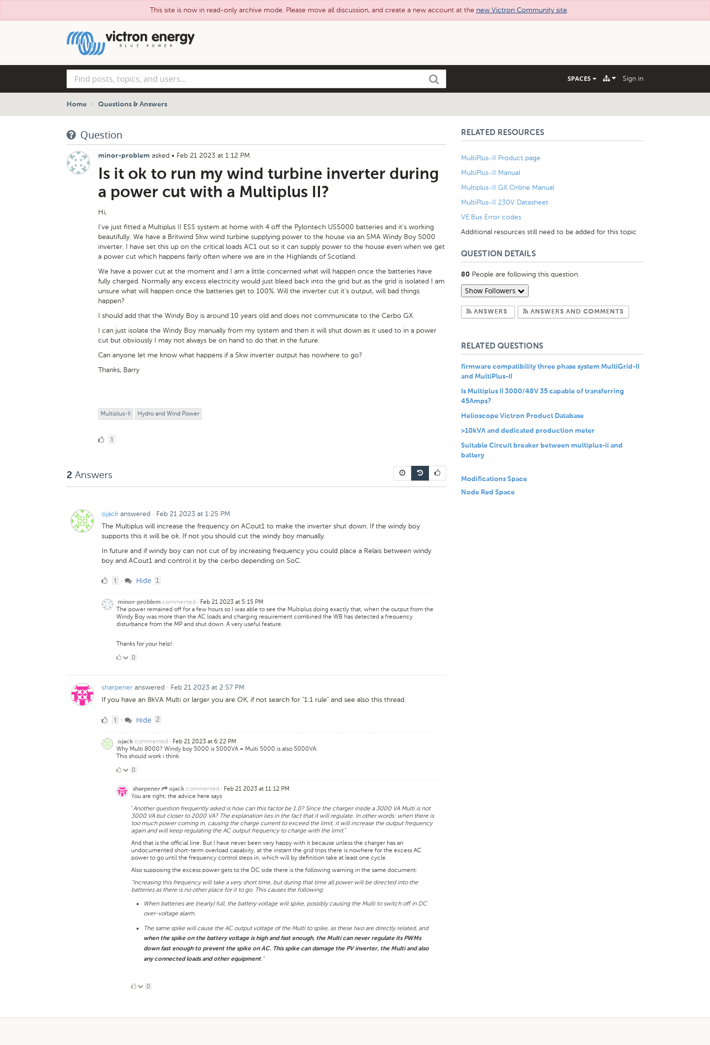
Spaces (582, 78)
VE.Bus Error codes (491, 217)
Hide (138, 580)
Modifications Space (494, 479)
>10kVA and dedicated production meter (528, 430)
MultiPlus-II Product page (501, 158)
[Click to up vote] (118, 657)
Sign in (633, 78)
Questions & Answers (132, 104)
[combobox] (256, 79)
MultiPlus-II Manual (490, 173)
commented (179, 601)
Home (77, 104)
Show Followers (495, 290)
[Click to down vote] (126, 657)
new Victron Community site (521, 10)
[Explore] (609, 78)
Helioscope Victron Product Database (522, 416)
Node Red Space (488, 492)
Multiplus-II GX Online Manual (507, 187)
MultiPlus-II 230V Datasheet (505, 202)
